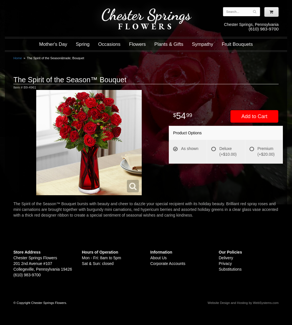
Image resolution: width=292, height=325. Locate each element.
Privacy (225, 263)
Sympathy (202, 44)
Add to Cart (254, 116)
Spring (83, 44)
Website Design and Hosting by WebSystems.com (243, 303)
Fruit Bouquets (237, 44)
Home (17, 58)
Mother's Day (53, 44)
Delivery (226, 258)
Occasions (109, 44)
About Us (158, 258)
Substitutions (230, 269)
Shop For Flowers (47, 9)
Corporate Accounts (167, 263)
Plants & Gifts (168, 44)
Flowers (137, 44)
